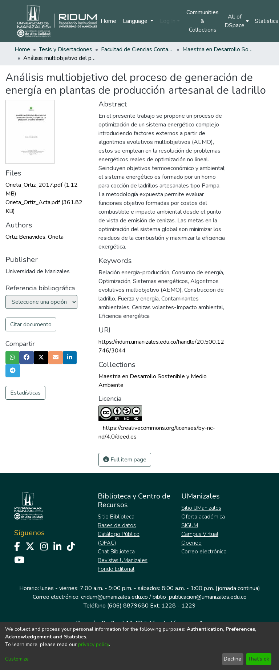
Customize (17, 658)
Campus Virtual (199, 534)
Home (108, 21)
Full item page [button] (124, 460)
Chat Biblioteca (116, 551)
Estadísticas (25, 393)
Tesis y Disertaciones (65, 49)
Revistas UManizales (122, 560)
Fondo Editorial (116, 569)
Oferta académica (203, 516)
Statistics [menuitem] (266, 21)
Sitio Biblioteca (116, 516)
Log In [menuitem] (167, 21)
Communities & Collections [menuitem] (202, 21)
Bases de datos (117, 525)
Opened (191, 542)
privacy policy (93, 644)
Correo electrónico (204, 551)
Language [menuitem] (136, 21)
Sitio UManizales (201, 508)
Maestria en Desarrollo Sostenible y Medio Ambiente (218, 49)
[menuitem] (237, 21)
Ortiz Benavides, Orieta (34, 237)
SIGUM (189, 525)
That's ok (258, 658)
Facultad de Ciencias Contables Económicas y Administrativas (137, 49)
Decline (232, 658)
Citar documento (31, 324)
